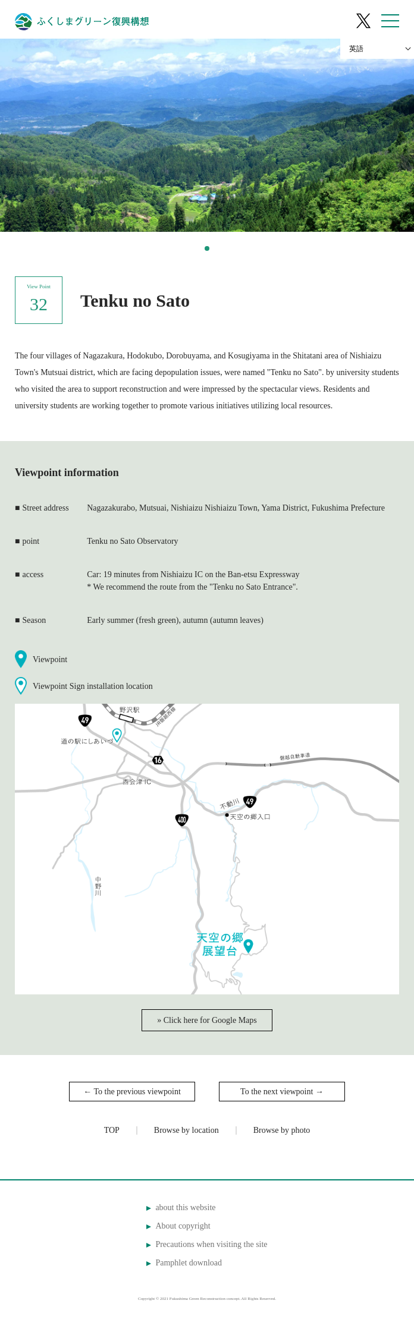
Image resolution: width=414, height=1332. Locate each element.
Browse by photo (281, 1130)
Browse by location (186, 1130)
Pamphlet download (188, 1262)
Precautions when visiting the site (211, 1244)
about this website (185, 1207)
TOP (112, 1130)
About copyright (182, 1225)
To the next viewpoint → (282, 1091)
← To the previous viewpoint (132, 1091)
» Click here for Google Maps (207, 1020)
